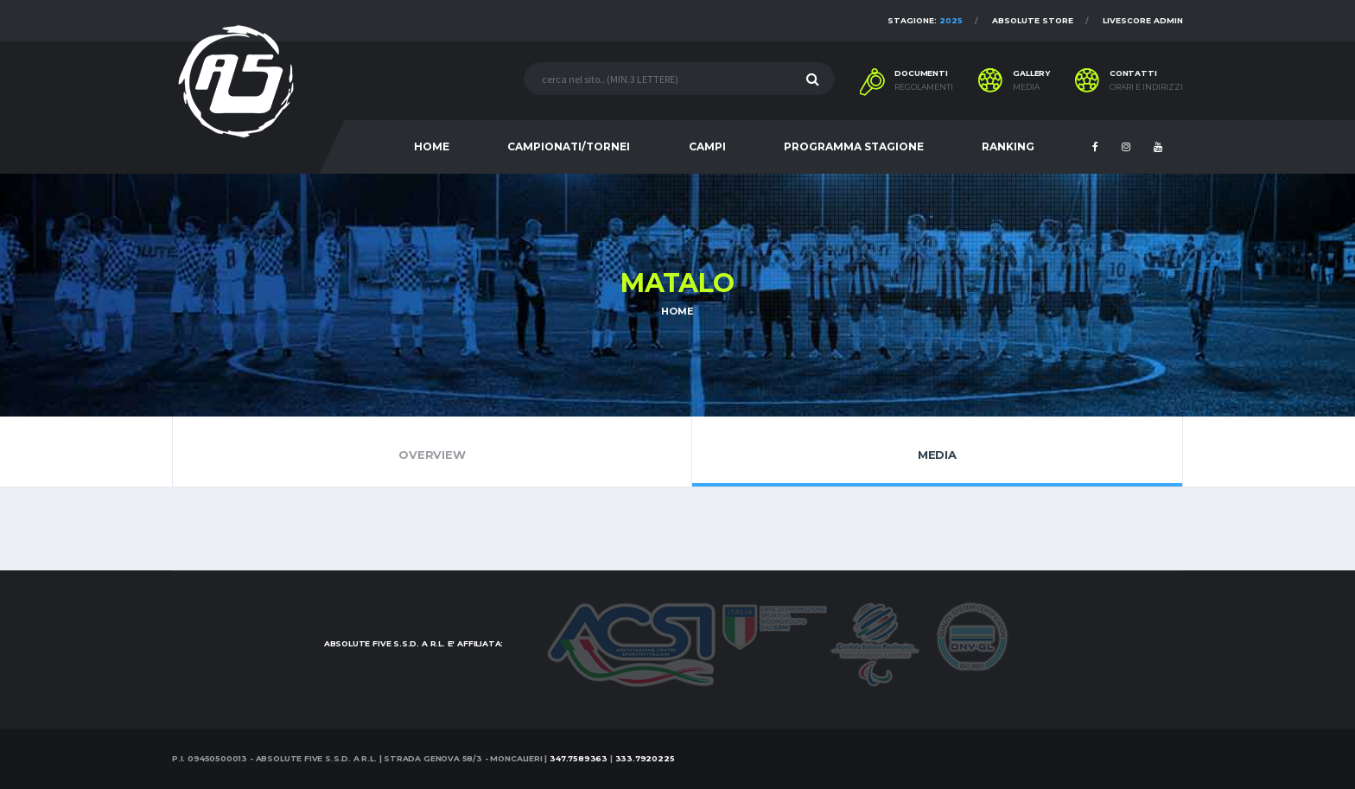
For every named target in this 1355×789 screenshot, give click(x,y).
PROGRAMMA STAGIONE (854, 146)
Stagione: (925, 20)
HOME (431, 146)
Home (677, 311)
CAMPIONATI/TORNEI (568, 146)
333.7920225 (645, 758)
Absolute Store (1032, 20)
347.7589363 (579, 758)
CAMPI (707, 146)
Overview (432, 451)
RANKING (1008, 146)
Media (937, 451)
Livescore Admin (1143, 20)
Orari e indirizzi (1146, 87)
